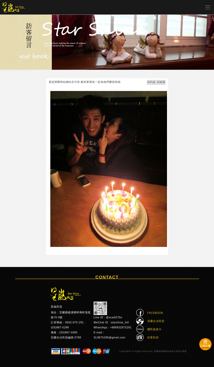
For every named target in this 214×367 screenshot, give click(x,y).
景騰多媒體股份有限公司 (166, 351)
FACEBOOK (149, 313)
